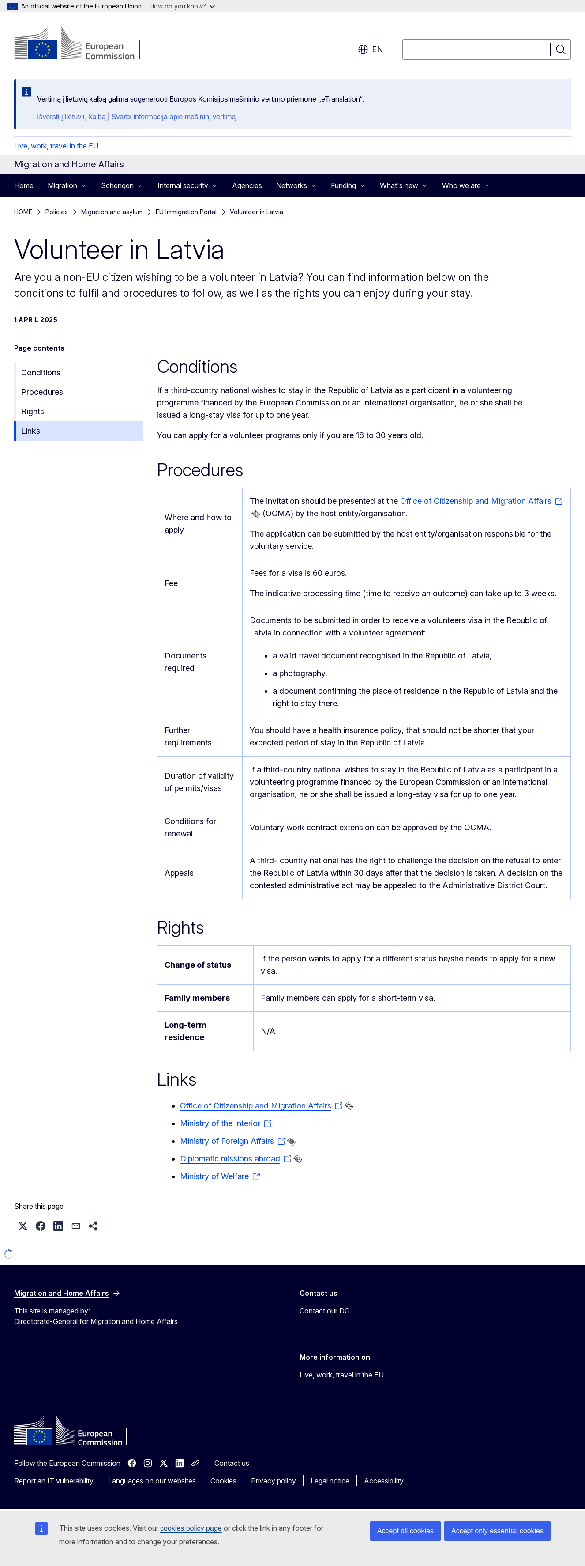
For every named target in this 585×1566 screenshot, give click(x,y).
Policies (56, 212)
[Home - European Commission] (85, 44)
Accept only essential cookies (497, 1531)
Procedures (42, 392)
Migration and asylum (111, 212)
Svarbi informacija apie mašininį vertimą (174, 117)
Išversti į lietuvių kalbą (71, 117)
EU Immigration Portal (186, 212)
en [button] (370, 49)
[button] (23, 1226)
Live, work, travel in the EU (56, 145)
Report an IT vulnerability (54, 1480)
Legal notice (330, 1480)
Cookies (223, 1480)
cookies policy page (191, 1528)
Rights (32, 411)
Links (30, 430)
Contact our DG (325, 1310)
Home (24, 185)
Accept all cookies (405, 1531)
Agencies (247, 185)
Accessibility (384, 1480)
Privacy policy (273, 1480)
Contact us (231, 1463)
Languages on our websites (152, 1480)
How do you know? (182, 6)
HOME (23, 212)
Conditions (40, 372)
